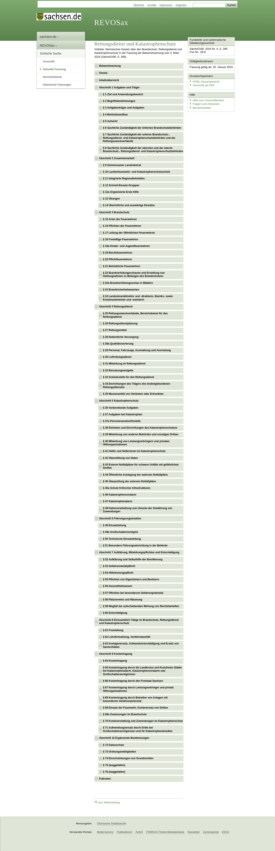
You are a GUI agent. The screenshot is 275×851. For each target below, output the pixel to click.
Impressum (166, 5)
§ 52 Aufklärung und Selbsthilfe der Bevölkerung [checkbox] (132, 559)
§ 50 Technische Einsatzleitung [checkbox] (122, 538)
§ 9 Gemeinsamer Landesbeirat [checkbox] (122, 165)
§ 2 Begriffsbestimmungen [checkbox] (119, 101)
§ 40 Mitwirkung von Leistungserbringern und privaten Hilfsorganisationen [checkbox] (136, 443)
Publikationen (124, 832)
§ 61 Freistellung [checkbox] (113, 630)
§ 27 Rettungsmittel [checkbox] (115, 330)
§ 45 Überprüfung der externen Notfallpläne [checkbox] (129, 481)
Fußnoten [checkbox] (105, 778)
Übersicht (138, 5)
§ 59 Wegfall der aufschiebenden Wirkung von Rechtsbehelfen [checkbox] (141, 606)
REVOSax (111, 22)
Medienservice (105, 832)
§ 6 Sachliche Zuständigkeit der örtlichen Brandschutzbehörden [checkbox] (142, 127)
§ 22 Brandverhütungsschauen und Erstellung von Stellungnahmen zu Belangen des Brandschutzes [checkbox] (134, 274)
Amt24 (139, 832)
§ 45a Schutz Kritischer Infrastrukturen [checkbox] (126, 488)
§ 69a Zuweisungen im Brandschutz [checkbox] (125, 714)
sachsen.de (49, 36)
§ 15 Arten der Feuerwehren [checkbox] (120, 219)
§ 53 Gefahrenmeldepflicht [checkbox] (119, 566)
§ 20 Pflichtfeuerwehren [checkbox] (117, 259)
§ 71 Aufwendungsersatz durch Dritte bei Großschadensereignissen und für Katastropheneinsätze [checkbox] (137, 729)
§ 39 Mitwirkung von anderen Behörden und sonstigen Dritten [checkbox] (140, 434)
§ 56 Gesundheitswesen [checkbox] (117, 586)
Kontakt (152, 5)
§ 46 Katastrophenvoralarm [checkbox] (119, 494)
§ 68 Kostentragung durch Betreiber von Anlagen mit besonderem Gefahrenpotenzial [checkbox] (135, 699)
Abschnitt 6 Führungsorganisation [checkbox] (120, 518)
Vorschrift (48, 61)
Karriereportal (211, 832)
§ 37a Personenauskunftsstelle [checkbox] (122, 421)
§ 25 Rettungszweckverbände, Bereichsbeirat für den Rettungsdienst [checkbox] (135, 315)
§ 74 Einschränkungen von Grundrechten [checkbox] (128, 758)
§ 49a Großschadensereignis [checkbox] (120, 532)
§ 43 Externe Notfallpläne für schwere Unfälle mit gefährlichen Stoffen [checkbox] (141, 466)
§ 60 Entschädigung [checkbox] (115, 612)
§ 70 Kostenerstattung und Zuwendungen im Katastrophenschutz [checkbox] (143, 721)
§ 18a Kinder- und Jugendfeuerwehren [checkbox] (126, 246)
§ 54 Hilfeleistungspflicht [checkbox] (118, 572)
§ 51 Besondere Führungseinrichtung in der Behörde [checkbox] (135, 545)
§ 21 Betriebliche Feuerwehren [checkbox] (121, 266)
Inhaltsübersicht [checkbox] (109, 80)
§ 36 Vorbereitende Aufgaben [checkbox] (120, 407)
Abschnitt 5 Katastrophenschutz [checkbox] (119, 400)
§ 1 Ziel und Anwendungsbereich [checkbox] (123, 94)
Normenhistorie (52, 77)
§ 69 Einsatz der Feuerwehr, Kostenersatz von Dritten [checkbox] (135, 707)
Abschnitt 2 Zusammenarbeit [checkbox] (116, 158)
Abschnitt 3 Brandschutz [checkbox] (114, 212)
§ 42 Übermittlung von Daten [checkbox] (120, 458)
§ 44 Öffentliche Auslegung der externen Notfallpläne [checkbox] (135, 474)
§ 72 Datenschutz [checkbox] (113, 745)
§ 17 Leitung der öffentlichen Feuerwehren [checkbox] (129, 232)
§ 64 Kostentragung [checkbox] (115, 660)
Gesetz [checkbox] (103, 72)
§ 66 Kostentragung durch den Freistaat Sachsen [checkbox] (133, 680)
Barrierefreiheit (200, 107)
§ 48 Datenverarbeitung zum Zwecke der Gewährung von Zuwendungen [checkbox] (137, 510)
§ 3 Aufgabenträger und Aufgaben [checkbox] (123, 107)
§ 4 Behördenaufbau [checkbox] (115, 114)
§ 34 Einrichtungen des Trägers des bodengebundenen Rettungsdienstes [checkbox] (136, 385)
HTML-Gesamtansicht (204, 81)
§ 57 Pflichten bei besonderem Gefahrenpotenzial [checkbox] (133, 592)
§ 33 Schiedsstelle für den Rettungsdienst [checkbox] (128, 377)
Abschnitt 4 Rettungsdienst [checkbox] (116, 306)
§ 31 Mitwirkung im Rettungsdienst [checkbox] (124, 363)
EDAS (225, 832)
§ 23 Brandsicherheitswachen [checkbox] (121, 289)
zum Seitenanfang (107, 802)
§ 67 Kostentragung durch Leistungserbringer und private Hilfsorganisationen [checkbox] (138, 689)
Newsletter (194, 832)
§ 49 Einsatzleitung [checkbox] (114, 525)
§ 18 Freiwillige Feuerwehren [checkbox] (120, 239)
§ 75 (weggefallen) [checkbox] (114, 765)
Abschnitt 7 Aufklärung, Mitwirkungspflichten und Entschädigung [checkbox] (139, 552)
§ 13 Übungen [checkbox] (111, 198)
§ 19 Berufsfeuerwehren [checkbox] (117, 252)
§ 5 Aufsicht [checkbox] (110, 121)
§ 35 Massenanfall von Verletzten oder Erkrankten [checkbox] (133, 393)
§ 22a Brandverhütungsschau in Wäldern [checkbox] (128, 282)
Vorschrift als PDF (202, 85)
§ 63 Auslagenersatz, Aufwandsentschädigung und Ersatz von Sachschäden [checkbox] (141, 645)
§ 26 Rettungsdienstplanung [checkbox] (120, 323)
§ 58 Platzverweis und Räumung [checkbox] (122, 599)
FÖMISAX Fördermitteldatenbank (165, 832)
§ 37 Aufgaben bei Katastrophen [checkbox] (122, 414)
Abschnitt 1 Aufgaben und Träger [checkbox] (119, 87)
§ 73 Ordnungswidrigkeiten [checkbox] (119, 751)
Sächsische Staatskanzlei (111, 823)
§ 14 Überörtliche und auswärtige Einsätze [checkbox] (129, 205)
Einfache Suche (50, 53)
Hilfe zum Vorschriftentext (206, 100)
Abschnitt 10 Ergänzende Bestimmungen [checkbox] (124, 737)
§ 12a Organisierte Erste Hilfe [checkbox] (121, 191)
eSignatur (181, 5)
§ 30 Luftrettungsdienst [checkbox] (117, 356)
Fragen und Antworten (204, 104)
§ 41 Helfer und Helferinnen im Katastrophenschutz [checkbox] (134, 451)
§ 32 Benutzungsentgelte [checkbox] (118, 370)
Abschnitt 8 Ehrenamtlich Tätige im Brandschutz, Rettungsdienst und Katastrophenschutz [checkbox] (139, 621)
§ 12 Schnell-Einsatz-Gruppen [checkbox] (121, 185)
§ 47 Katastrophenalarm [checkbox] (117, 501)
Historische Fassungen (57, 84)
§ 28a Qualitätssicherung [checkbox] (118, 343)
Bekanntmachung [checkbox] (110, 65)
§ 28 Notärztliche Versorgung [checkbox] (120, 337)
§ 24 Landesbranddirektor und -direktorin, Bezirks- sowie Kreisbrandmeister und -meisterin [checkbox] (138, 298)
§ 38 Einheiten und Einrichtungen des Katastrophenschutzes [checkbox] (140, 427)
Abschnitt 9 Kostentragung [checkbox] (115, 653)
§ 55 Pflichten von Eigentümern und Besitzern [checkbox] (131, 579)
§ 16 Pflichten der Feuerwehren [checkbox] (122, 225)
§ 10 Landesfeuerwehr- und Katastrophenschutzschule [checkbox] (136, 171)
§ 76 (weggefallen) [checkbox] (114, 771)
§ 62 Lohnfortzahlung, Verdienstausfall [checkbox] (126, 636)
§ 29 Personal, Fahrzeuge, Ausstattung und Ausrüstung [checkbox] (137, 350)
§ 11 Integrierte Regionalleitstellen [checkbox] (124, 178)
